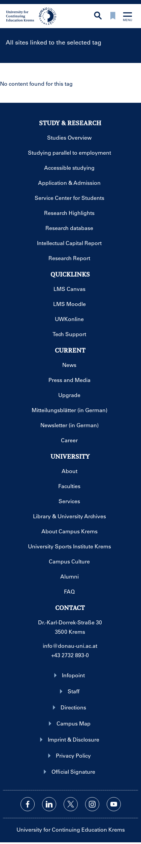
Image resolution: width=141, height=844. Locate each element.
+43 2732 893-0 (70, 655)
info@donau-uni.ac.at (70, 645)
